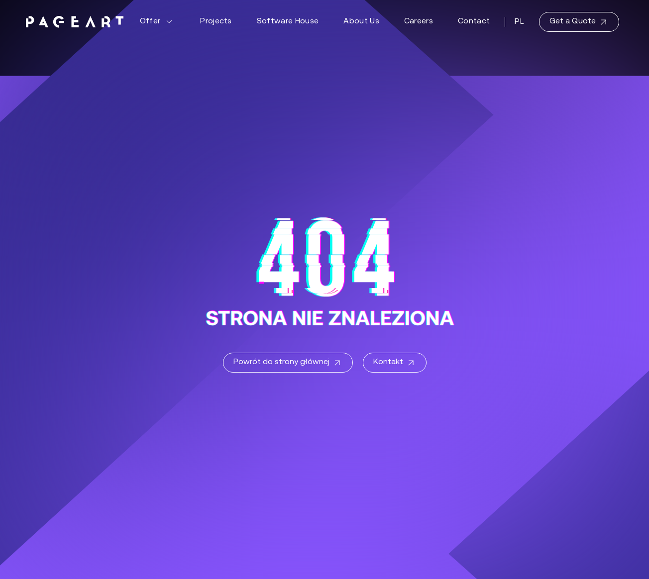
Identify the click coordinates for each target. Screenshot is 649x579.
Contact (474, 21)
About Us (361, 21)
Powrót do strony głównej (287, 363)
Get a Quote (579, 22)
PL (519, 22)
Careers (418, 21)
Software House (288, 21)
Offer (158, 22)
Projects (216, 21)
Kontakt (394, 363)
